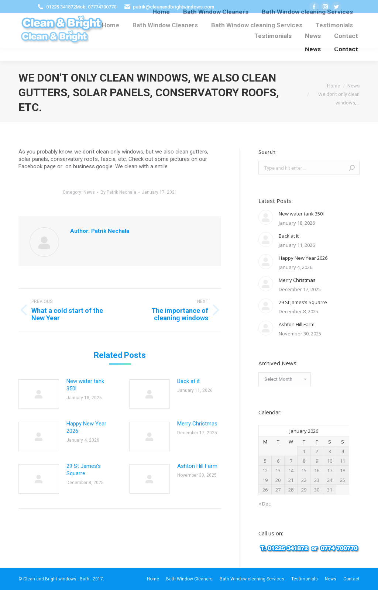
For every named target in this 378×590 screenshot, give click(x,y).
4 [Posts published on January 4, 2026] (342, 451)
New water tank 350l (85, 385)
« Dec (264, 503)
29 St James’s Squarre (83, 470)
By (118, 192)
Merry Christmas (197, 423)
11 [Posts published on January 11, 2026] (342, 461)
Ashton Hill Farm (197, 466)
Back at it (188, 381)
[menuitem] (110, 25)
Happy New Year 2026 (86, 427)
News (89, 192)
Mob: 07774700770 (96, 7)
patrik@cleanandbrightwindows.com (173, 7)
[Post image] (38, 394)
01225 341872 (61, 7)
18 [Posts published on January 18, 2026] (342, 470)
